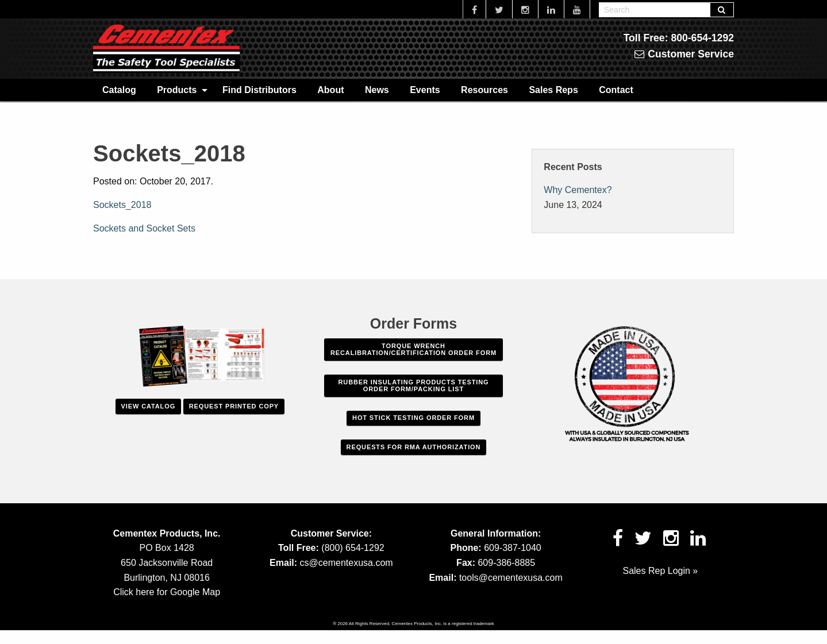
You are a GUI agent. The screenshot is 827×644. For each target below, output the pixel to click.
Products (177, 90)
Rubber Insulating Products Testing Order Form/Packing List (414, 385)
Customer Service (684, 54)
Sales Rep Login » (660, 571)
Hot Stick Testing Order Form (413, 417)
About (330, 90)
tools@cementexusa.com (511, 578)
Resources (484, 90)
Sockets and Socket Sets (144, 228)
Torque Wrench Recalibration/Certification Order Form (413, 349)
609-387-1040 (512, 548)
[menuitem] (119, 90)
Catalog (119, 90)
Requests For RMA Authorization (414, 447)
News (377, 90)
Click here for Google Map (166, 592)
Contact (616, 90)
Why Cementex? (577, 190)
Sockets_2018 (122, 205)
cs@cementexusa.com (346, 563)
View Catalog (148, 406)
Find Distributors (259, 90)
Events (425, 90)
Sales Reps (553, 90)
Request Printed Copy (234, 406)
